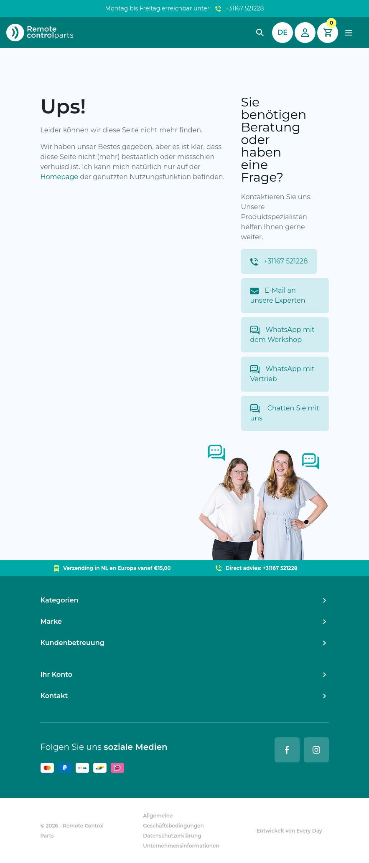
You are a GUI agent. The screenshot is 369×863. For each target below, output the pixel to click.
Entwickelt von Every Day (289, 831)
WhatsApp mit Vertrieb (282, 374)
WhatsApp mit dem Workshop (282, 335)
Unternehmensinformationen (181, 846)
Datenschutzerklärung (172, 836)
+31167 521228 (245, 8)
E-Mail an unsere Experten (277, 295)
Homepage (60, 177)
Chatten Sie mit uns (285, 413)
